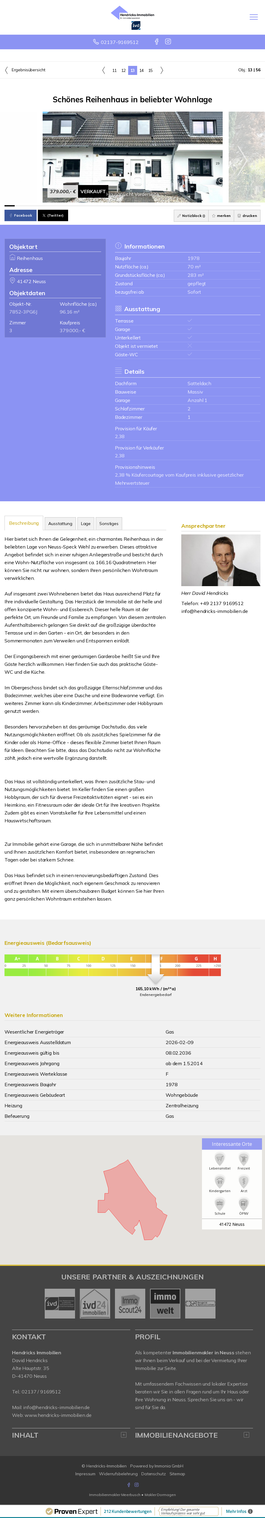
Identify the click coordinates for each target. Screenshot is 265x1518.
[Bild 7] (71, 205)
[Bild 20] (204, 205)
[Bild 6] (61, 205)
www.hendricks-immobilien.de (58, 1415)
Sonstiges (109, 523)
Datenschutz (153, 1473)
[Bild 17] (173, 205)
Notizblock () (191, 215)
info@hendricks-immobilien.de (214, 611)
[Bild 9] (91, 205)
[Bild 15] (153, 205)
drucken (247, 215)
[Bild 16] (163, 205)
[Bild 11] (112, 205)
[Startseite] (132, 17)
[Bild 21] (214, 205)
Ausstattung (60, 523)
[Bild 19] (194, 205)
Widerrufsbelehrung (118, 1473)
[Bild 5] (50, 205)
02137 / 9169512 (41, 1392)
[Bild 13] (132, 205)
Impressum (85, 1473)
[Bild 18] (184, 205)
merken (221, 215)
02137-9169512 (119, 42)
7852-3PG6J (23, 312)
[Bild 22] (224, 205)
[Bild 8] (81, 205)
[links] (104, 70)
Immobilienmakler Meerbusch (114, 1494)
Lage (86, 523)
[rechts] (162, 70)
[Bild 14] (142, 205)
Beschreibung (24, 523)
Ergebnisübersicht (25, 70)
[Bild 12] (122, 205)
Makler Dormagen (160, 1494)
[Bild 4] (40, 205)
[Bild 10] (102, 205)
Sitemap (177, 1473)
